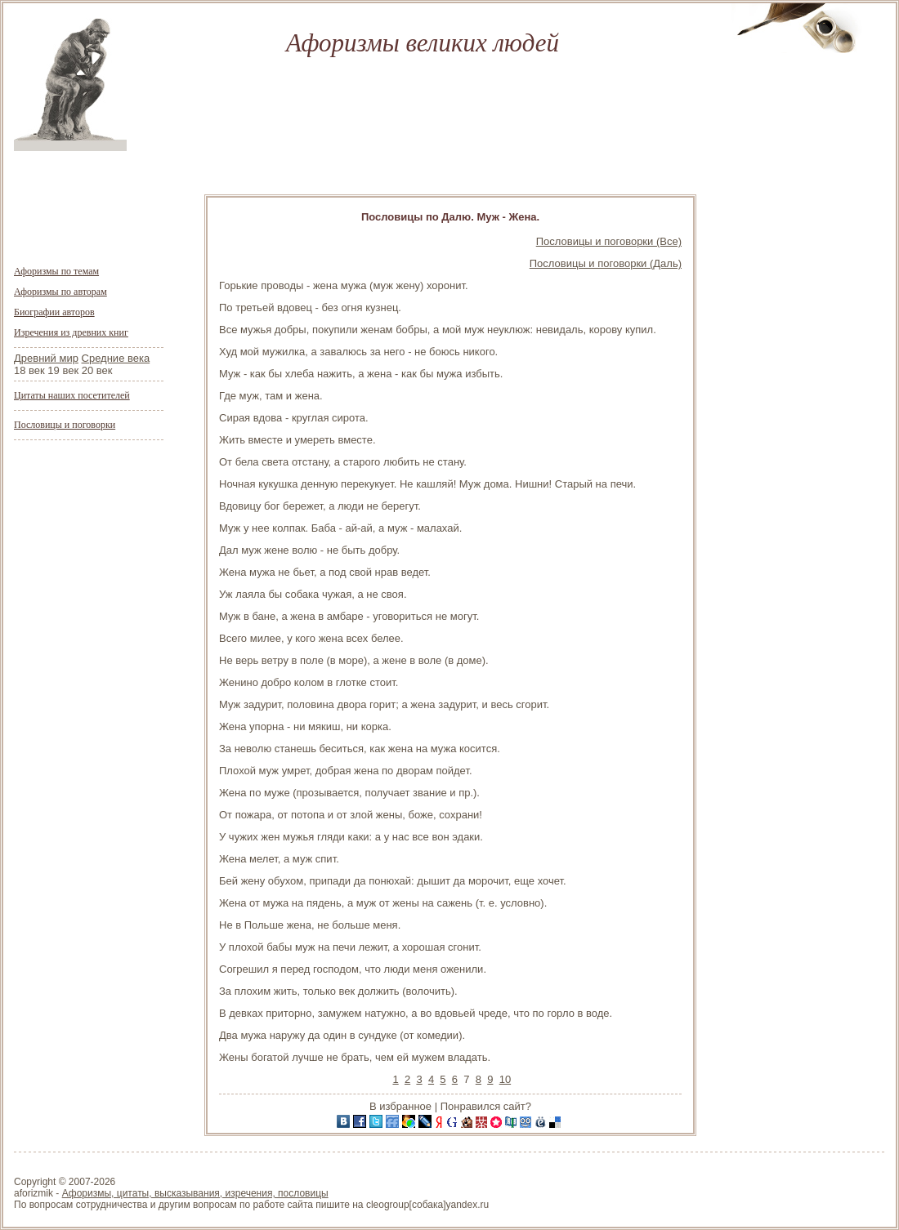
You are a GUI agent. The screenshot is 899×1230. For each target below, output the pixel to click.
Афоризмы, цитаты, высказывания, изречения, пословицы (195, 1193)
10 (505, 1079)
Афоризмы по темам (56, 271)
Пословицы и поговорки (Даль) (606, 263)
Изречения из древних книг (71, 332)
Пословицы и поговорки (64, 424)
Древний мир (46, 358)
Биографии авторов (54, 312)
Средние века (116, 358)
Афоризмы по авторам (60, 291)
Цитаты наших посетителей (72, 395)
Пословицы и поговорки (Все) (609, 241)
